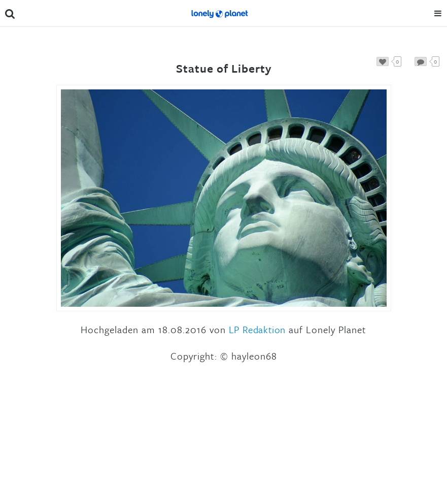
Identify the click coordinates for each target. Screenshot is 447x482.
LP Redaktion (257, 329)
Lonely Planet (220, 13)
